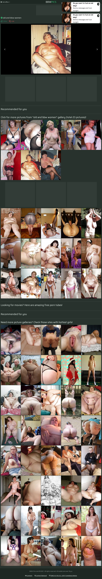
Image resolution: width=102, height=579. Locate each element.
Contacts (28, 576)
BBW (51, 2)
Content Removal (41, 576)
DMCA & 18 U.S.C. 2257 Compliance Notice (63, 576)
